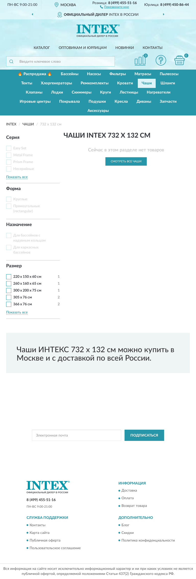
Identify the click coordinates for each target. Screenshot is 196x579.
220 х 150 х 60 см (27, 277)
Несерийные (23, 169)
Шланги (168, 83)
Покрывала (69, 101)
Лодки (57, 92)
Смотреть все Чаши (126, 161)
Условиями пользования (94, 451)
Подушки (97, 101)
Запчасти (168, 101)
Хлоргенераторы (56, 83)
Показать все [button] (17, 177)
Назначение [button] (19, 224)
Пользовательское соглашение (55, 548)
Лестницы (129, 92)
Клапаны (34, 92)
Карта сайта (40, 533)
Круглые (20, 199)
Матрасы (142, 74)
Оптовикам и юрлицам (83, 48)
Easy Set (19, 148)
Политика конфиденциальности (148, 540)
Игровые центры (35, 101)
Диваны (144, 101)
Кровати (125, 83)
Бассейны (69, 74)
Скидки (127, 533)
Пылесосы (169, 74)
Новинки (124, 48)
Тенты (26, 83)
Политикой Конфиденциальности (123, 446)
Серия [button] (12, 137)
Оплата (127, 498)
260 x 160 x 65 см (27, 283)
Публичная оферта (45, 540)
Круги (105, 92)
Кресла (121, 101)
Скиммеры (81, 92)
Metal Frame (23, 155)
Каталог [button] (42, 48)
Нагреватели (158, 92)
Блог (125, 525)
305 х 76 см (22, 297)
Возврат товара (134, 506)
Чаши (147, 83)
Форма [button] (13, 189)
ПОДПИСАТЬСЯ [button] (144, 435)
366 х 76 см (22, 304)
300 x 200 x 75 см (27, 290)
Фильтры (117, 74)
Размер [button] (14, 266)
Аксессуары (98, 111)
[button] (114, 6)
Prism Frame (23, 162)
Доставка (129, 491)
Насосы (94, 74)
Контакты (153, 48)
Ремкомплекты (94, 83)
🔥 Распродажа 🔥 (35, 74)
